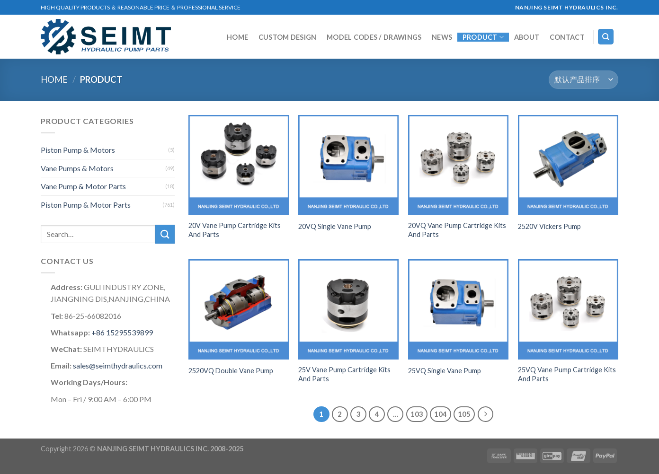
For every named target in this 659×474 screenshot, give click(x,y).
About (526, 37)
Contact (567, 37)
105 (464, 414)
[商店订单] (583, 79)
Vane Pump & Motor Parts (83, 186)
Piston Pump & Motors (78, 149)
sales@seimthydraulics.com (117, 365)
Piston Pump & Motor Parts (86, 204)
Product (483, 37)
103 (416, 414)
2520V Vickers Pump (549, 226)
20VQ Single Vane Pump (334, 226)
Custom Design (287, 37)
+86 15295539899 (121, 332)
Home (237, 37)
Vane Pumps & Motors (77, 168)
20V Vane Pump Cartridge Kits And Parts (234, 229)
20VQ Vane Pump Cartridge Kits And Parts (457, 229)
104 (440, 414)
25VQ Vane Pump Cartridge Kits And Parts (567, 374)
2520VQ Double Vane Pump (230, 371)
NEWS (442, 37)
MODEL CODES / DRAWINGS (374, 37)
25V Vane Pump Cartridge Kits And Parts (344, 374)
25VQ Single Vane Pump (444, 371)
